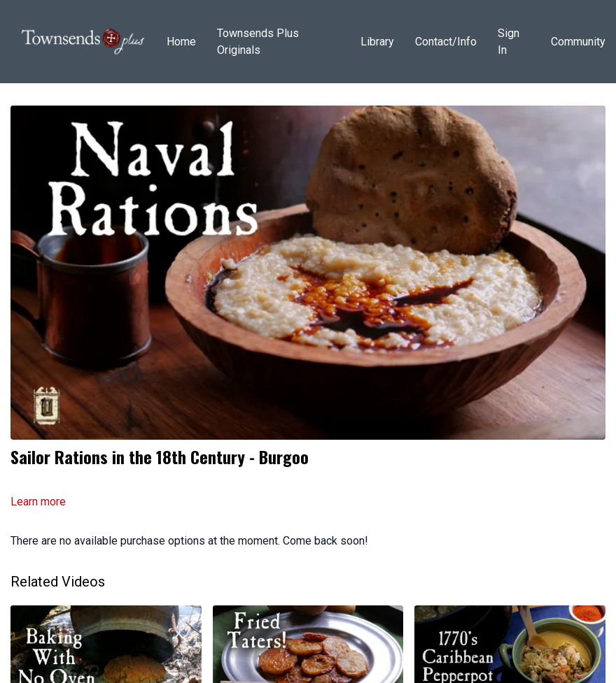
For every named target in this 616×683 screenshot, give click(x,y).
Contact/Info (446, 41)
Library (377, 41)
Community (578, 41)
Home (181, 41)
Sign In (508, 42)
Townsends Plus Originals (258, 42)
